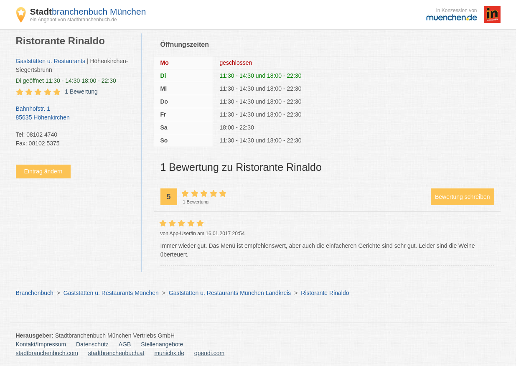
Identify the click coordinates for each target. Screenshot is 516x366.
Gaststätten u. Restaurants (51, 61)
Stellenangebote (162, 344)
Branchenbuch (34, 293)
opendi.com (209, 353)
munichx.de (169, 353)
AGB (125, 344)
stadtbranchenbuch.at (116, 353)
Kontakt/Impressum (41, 344)
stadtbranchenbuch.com (47, 353)
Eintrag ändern (43, 171)
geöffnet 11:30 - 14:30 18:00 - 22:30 (66, 80)
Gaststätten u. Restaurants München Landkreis (230, 293)
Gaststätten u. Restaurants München (111, 293)
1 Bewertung (81, 91)
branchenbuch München (88, 11)
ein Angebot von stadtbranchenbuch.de (73, 20)
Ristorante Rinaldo (325, 293)
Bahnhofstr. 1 (74, 113)
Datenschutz (92, 344)
